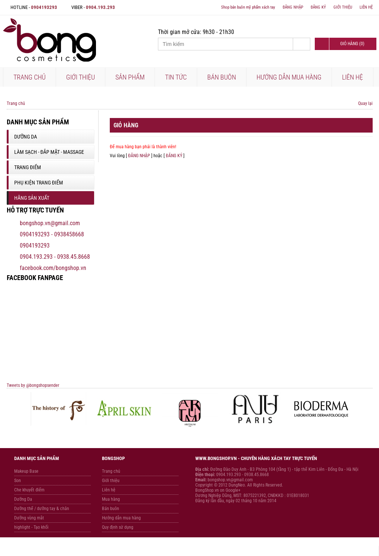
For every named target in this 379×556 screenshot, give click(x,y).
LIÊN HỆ (366, 7)
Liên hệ (108, 490)
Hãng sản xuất (31, 198)
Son (17, 480)
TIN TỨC (176, 77)
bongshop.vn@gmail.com (50, 223)
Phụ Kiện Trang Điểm (38, 183)
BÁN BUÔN (221, 77)
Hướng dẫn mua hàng (121, 518)
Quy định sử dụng (117, 527)
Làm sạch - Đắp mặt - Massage (49, 152)
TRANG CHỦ (29, 77)
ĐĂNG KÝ (318, 7)
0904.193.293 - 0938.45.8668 (55, 256)
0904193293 (35, 245)
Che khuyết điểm (29, 490)
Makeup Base (26, 471)
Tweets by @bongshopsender (33, 385)
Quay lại (365, 103)
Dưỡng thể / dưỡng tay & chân (41, 508)
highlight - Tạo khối (31, 527)
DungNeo (237, 485)
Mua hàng (111, 499)
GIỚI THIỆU (342, 7)
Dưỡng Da (25, 137)
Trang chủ (16, 103)
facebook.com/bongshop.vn (53, 267)
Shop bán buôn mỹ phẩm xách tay (248, 7)
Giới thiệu (110, 480)
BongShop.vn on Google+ (217, 490)
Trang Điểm (27, 167)
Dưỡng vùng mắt (29, 518)
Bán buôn (110, 508)
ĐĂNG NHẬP (293, 7)
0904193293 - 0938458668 (52, 234)
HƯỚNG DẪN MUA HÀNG (289, 77)
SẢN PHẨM (130, 77)
